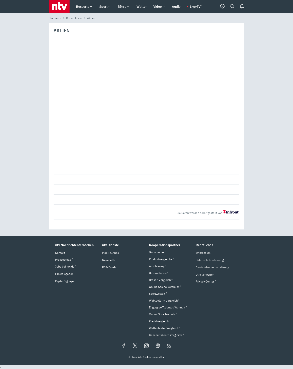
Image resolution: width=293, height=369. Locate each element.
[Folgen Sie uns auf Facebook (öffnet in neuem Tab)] (124, 346)
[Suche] (232, 6)
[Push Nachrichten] (241, 6)
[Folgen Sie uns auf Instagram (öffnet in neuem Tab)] (146, 346)
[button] (76, 244)
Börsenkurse (74, 18)
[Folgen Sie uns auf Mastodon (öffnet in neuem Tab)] (158, 346)
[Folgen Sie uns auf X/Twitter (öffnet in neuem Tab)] (135, 346)
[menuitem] (91, 6)
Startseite (55, 18)
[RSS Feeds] (169, 346)
